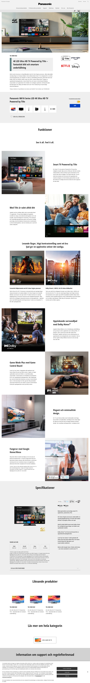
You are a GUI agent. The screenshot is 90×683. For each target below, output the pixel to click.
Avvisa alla (67, 672)
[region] (45, 672)
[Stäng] (87, 671)
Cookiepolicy (38, 675)
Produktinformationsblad (74, 98)
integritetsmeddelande (7, 677)
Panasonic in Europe (5, 1)
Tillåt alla (67, 676)
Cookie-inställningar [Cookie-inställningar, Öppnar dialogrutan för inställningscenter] (67, 668)
